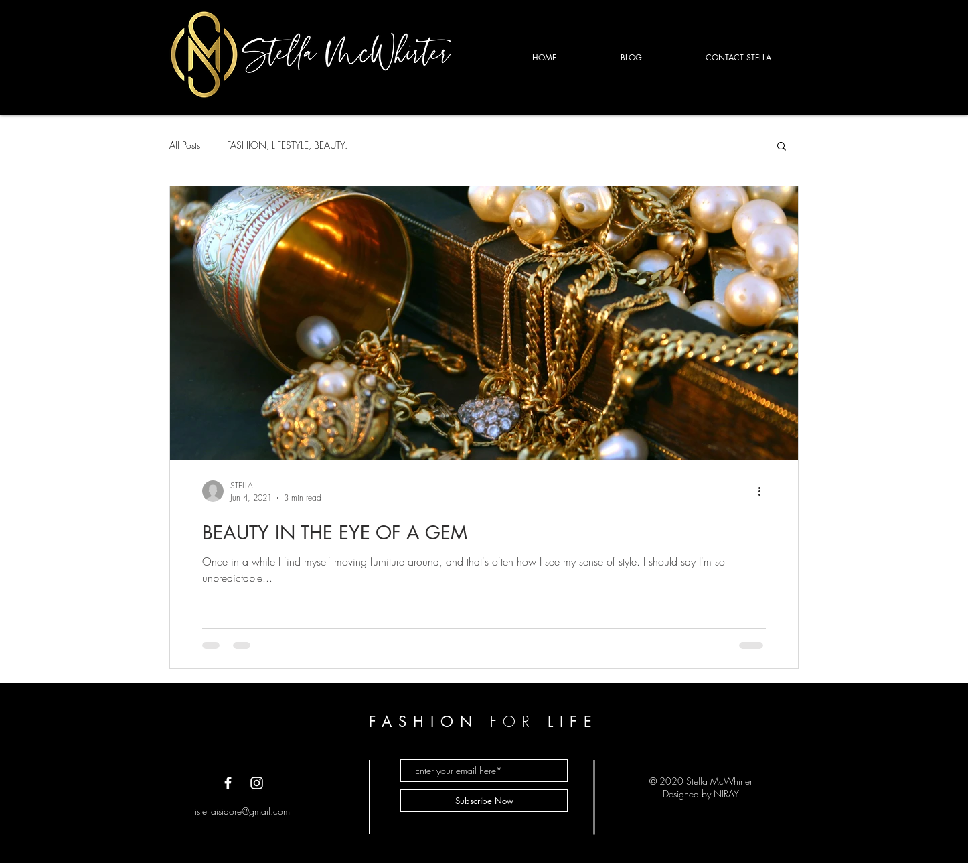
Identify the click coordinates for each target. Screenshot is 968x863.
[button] (781, 147)
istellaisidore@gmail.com (242, 811)
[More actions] (764, 491)
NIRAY (726, 793)
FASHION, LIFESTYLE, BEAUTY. (287, 145)
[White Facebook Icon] (228, 783)
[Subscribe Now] (484, 800)
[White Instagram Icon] (256, 783)
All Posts (184, 145)
